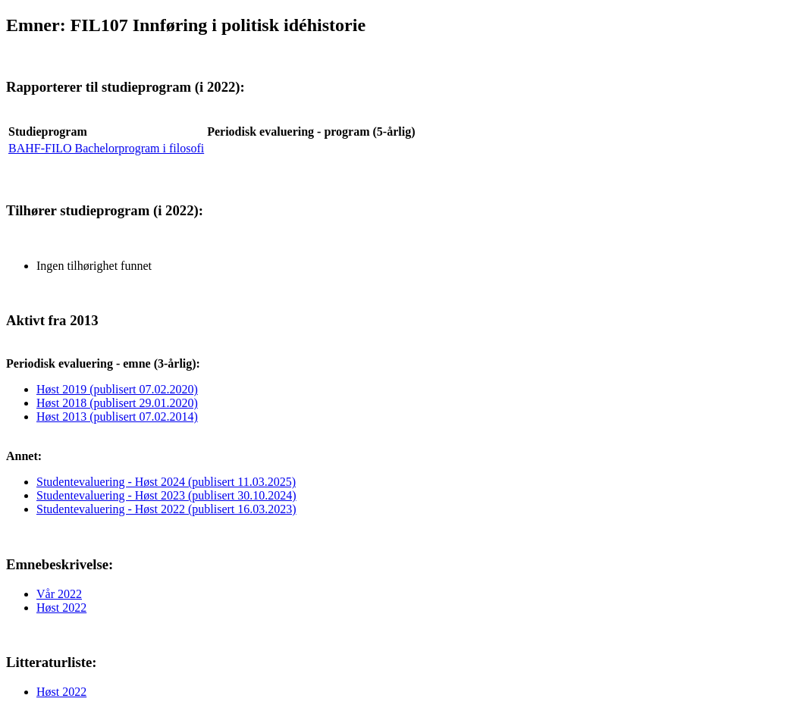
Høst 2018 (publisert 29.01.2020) (117, 402)
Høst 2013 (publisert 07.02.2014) (117, 416)
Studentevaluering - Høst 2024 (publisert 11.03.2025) (166, 481)
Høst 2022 (61, 607)
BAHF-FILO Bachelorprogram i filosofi (106, 148)
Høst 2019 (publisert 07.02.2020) (117, 389)
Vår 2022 (59, 593)
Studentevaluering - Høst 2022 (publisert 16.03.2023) (166, 509)
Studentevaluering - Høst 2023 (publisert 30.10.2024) (166, 495)
